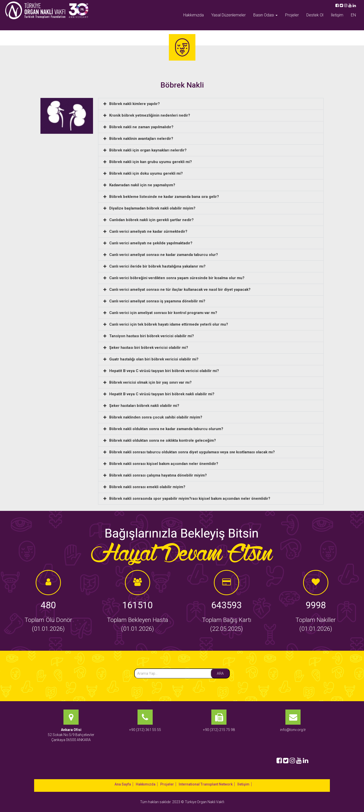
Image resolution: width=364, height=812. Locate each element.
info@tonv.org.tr (293, 730)
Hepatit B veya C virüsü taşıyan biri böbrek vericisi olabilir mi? (164, 371)
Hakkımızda (193, 15)
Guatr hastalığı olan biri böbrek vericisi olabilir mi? (153, 359)
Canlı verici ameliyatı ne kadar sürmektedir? (148, 231)
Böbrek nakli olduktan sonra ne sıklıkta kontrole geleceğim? (162, 440)
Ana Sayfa (123, 784)
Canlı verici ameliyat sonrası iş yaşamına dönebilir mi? (157, 301)
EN (353, 15)
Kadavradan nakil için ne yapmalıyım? (142, 185)
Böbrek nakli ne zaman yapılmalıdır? (141, 127)
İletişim (337, 15)
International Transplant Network (206, 784)
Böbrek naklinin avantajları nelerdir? (141, 138)
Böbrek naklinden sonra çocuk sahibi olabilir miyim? (155, 417)
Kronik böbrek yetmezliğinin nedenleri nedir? (149, 115)
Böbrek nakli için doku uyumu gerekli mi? (146, 173)
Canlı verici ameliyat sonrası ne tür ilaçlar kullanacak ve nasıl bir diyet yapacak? (180, 289)
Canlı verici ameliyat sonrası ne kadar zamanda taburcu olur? (163, 254)
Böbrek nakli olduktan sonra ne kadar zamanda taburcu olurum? (166, 429)
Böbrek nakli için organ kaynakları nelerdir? (148, 150)
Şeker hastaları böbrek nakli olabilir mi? (144, 405)
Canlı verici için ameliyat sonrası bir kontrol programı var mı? (163, 312)
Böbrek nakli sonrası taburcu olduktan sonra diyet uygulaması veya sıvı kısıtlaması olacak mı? (192, 452)
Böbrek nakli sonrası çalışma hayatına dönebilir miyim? (158, 475)
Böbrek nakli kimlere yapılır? (134, 103)
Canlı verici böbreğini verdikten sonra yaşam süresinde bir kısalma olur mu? (176, 278)
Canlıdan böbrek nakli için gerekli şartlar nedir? (151, 220)
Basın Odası (265, 15)
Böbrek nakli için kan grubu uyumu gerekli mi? (150, 162)
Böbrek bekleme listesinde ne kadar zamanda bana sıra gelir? (164, 196)
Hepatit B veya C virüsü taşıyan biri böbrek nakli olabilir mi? (161, 394)
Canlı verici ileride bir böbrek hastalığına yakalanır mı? (157, 266)
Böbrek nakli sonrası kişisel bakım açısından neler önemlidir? (163, 463)
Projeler (292, 15)
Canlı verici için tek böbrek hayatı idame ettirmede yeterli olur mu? (168, 324)
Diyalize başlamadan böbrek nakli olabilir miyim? (152, 208)
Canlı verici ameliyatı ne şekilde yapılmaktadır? (150, 243)
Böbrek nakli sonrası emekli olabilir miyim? (147, 487)
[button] (210, 104)
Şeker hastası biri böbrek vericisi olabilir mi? (148, 347)
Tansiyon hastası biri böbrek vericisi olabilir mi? (151, 336)
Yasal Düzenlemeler (228, 15)
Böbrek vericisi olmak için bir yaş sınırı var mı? (150, 382)
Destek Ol (314, 15)
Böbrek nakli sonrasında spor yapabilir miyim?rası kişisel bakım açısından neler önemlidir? (189, 498)
